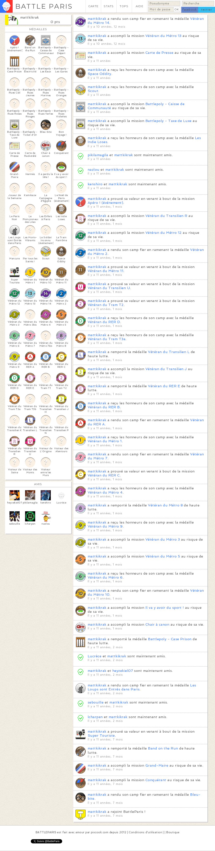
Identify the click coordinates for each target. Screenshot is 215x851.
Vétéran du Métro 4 (105, 492)
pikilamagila (98, 155)
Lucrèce (94, 656)
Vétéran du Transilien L (168, 352)
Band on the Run (163, 748)
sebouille (95, 702)
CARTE (93, 6)
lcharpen (95, 717)
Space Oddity (99, 74)
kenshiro (96, 184)
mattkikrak (29, 17)
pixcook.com (99, 832)
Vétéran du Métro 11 (105, 271)
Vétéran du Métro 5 (162, 556)
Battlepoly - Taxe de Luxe (168, 121)
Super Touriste (101, 735)
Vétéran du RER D (104, 322)
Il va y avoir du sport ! (164, 608)
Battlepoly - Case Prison (170, 639)
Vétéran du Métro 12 (163, 233)
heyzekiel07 (122, 671)
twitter (206, 9)
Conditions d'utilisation (145, 832)
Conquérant (155, 780)
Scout (93, 91)
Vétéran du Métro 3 (162, 539)
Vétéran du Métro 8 (165, 505)
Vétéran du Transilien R (166, 216)
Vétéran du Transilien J (166, 369)
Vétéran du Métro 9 (105, 526)
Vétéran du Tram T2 (106, 305)
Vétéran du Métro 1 (105, 441)
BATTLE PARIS (44, 6)
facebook (189, 9)
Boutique (172, 832)
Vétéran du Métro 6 (105, 577)
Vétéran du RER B (104, 407)
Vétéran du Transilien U (109, 288)
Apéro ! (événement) (105, 203)
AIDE (139, 6)
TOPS (124, 6)
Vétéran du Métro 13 (163, 36)
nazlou (93, 170)
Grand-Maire (156, 765)
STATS (109, 6)
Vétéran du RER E (164, 386)
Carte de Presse (159, 53)
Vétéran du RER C (104, 475)
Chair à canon (157, 624)
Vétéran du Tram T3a (106, 339)
